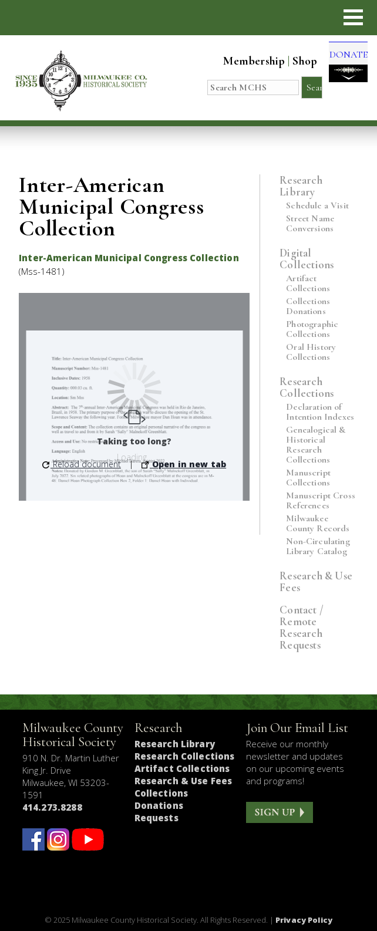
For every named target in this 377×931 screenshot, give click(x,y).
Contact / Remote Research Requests (302, 627)
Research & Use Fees (316, 581)
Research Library (301, 185)
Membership (243, 61)
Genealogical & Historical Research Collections (315, 445)
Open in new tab (184, 464)
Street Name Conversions (310, 224)
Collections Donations (308, 306)
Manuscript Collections (308, 478)
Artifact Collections (308, 284)
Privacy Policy (303, 920)
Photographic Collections (312, 329)
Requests (156, 818)
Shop (294, 61)
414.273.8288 (52, 807)
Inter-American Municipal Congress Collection (129, 258)
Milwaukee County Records (317, 524)
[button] (353, 17)
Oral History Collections (311, 352)
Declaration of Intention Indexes (320, 412)
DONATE (343, 64)
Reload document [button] (81, 464)
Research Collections (307, 387)
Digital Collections (307, 258)
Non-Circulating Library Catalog (317, 546)
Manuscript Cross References (320, 501)
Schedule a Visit (317, 206)
